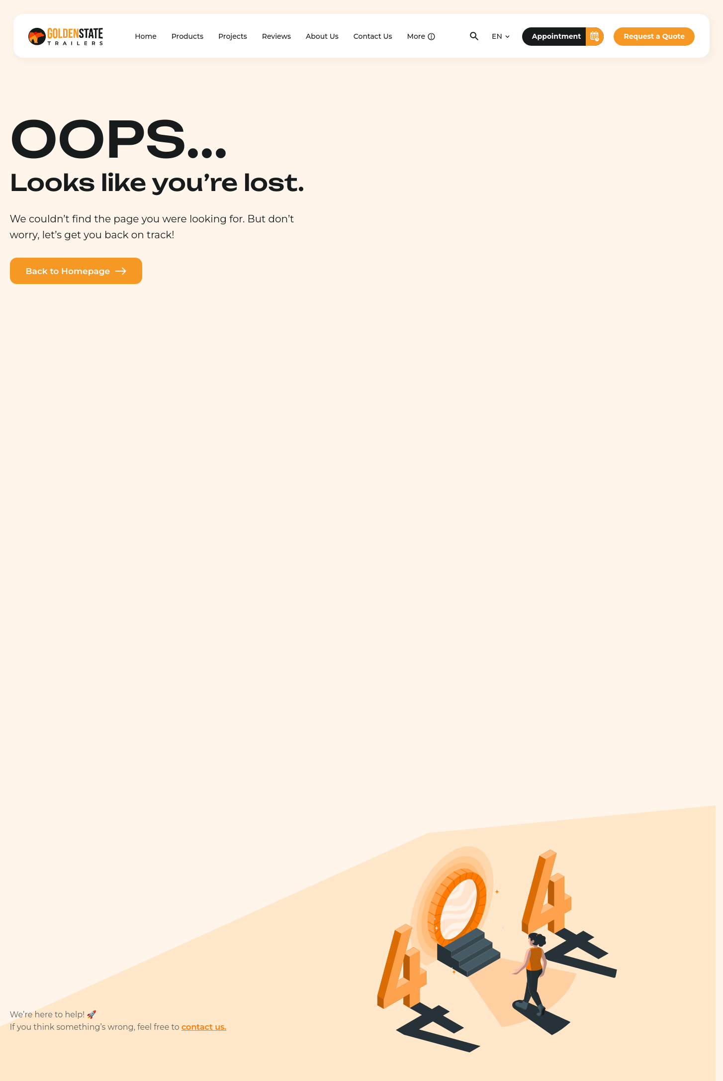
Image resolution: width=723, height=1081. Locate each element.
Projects (232, 35)
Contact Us (373, 35)
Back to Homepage (79, 271)
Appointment (568, 36)
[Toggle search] (474, 36)
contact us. (203, 1027)
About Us (322, 35)
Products (187, 35)
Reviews (276, 35)
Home (146, 35)
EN (497, 35)
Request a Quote (654, 35)
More (416, 35)
